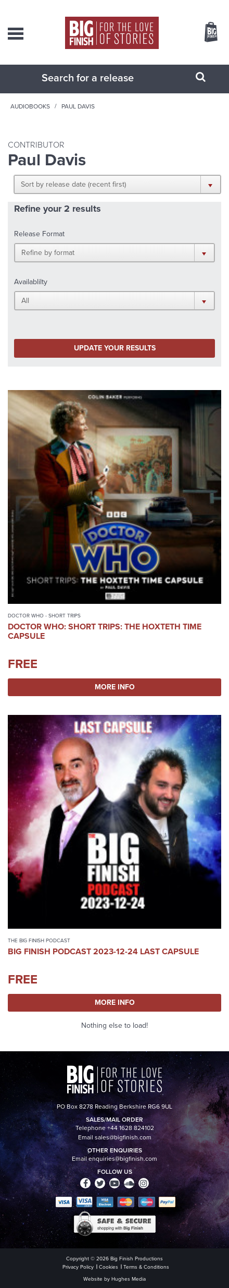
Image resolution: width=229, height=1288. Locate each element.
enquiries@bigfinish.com (122, 1158)
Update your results (115, 348)
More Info (115, 687)
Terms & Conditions (146, 1267)
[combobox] (101, 78)
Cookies (108, 1267)
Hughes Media (128, 1279)
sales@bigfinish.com (123, 1137)
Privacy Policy (78, 1267)
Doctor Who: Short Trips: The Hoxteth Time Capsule (104, 631)
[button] (117, 184)
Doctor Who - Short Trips (44, 615)
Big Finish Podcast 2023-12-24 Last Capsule (103, 951)
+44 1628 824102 (130, 1128)
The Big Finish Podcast (39, 940)
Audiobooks (30, 106)
